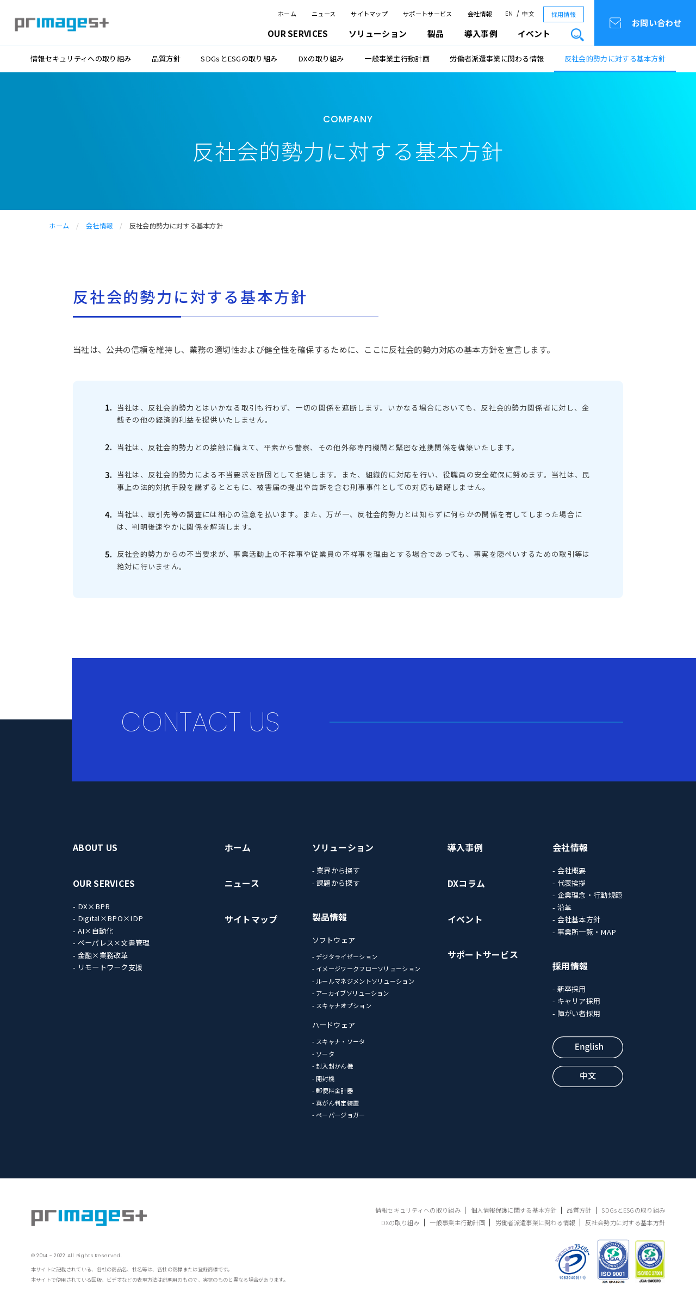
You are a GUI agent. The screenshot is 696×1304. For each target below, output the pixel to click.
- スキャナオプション (341, 1005)
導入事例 (465, 847)
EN (509, 13)
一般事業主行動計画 (397, 58)
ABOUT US (95, 847)
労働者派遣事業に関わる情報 (497, 58)
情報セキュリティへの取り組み (80, 58)
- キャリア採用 (576, 1001)
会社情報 (480, 13)
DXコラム (467, 883)
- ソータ (323, 1054)
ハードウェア (334, 1025)
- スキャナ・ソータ (338, 1041)
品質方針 (166, 58)
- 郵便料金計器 (332, 1090)
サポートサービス (427, 13)
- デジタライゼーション (345, 956)
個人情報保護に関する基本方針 (514, 1210)
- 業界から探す (336, 870)
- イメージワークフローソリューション (366, 968)
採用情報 (563, 14)
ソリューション (343, 847)
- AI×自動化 (93, 931)
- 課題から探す (336, 883)
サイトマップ (369, 13)
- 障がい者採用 (576, 1013)
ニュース (323, 13)
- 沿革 (561, 907)
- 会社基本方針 (576, 919)
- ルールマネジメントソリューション (363, 981)
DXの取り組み (321, 58)
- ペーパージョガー (338, 1114)
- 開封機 (323, 1078)
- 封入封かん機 (332, 1065)
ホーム (287, 13)
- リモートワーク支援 (107, 967)
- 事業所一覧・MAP (584, 932)
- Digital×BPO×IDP (108, 918)
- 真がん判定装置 (335, 1102)
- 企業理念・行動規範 (587, 895)
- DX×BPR (91, 906)
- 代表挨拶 (569, 883)
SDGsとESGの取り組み (239, 58)
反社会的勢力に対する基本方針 (615, 58)
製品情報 (329, 917)
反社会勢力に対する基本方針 (625, 1222)
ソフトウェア (334, 940)
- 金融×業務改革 (100, 955)
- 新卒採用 (569, 989)
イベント (534, 33)
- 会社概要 (569, 870)
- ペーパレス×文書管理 (111, 942)
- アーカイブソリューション (350, 993)
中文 (528, 13)
